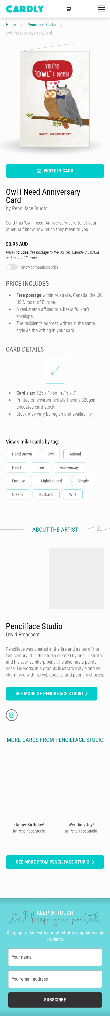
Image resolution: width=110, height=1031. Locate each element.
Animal (75, 453)
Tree (40, 467)
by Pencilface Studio (29, 830)
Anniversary (69, 467)
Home (11, 24)
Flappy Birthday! (28, 824)
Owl (51, 453)
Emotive (18, 480)
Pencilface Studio (42, 24)
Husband (46, 494)
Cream (17, 494)
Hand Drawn (22, 453)
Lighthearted (51, 480)
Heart (16, 467)
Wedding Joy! (81, 824)
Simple (83, 480)
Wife (73, 494)
